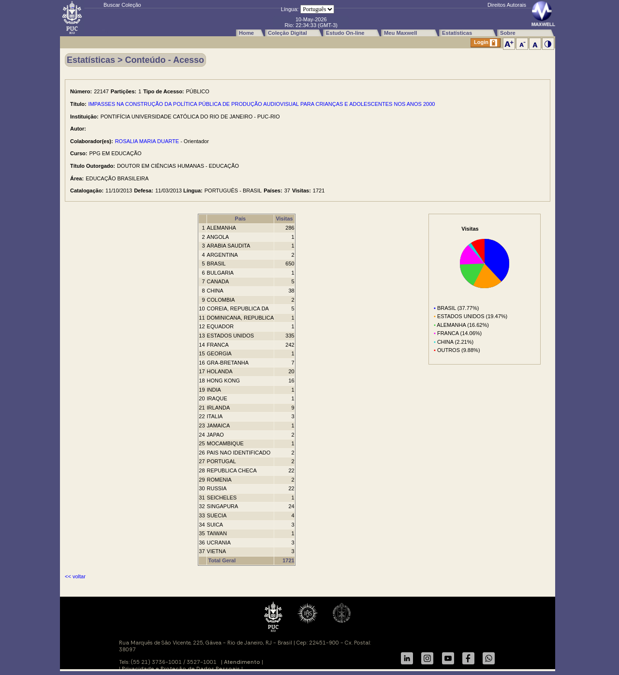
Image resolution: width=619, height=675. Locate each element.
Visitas (284, 218)
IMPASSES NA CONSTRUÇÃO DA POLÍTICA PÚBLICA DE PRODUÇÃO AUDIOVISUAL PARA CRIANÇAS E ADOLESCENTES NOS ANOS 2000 (261, 104)
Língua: (290, 9)
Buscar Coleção (122, 5)
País (240, 218)
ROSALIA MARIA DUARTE (147, 141)
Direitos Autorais (506, 5)
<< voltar (75, 576)
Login (485, 42)
